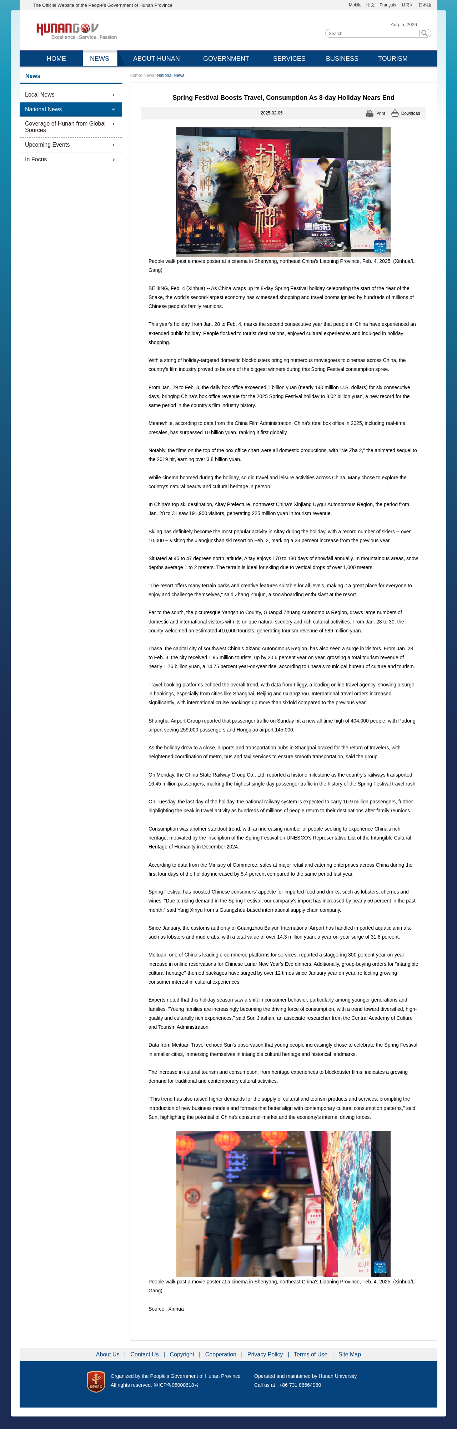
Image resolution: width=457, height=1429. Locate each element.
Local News (40, 95)
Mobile (355, 5)
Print (380, 113)
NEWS (99, 58)
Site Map (349, 1354)
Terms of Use (311, 1354)
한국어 (407, 5)
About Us (108, 1354)
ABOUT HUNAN (156, 58)
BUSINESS (342, 58)
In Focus (36, 159)
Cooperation (221, 1354)
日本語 (424, 5)
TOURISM (393, 58)
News (149, 75)
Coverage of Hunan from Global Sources (65, 127)
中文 (370, 5)
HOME (56, 58)
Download (410, 113)
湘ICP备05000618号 (176, 1385)
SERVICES (289, 58)
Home (135, 75)
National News (43, 109)
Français (388, 5)
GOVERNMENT (226, 58)
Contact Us (146, 1354)
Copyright (183, 1354)
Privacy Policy (266, 1354)
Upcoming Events (47, 145)
